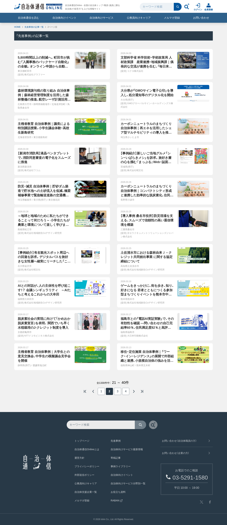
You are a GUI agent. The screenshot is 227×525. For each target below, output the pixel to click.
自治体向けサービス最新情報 (127, 449)
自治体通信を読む (28, 17)
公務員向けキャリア (139, 17)
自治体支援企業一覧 (85, 492)
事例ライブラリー (121, 466)
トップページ (81, 440)
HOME (17, 27)
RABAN (117, 500)
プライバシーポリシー (86, 466)
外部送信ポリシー (84, 474)
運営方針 (79, 457)
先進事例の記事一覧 (34, 27)
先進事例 (116, 440)
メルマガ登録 (172, 17)
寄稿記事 (116, 457)
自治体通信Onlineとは (86, 449)
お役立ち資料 (118, 492)
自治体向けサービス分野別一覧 (128, 483)
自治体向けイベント (64, 17)
